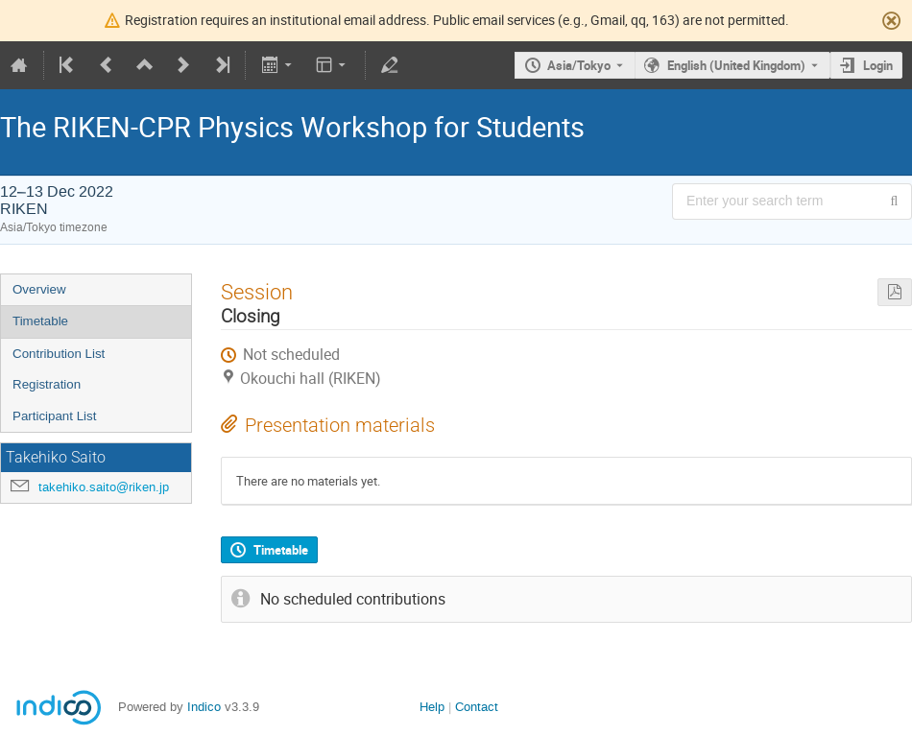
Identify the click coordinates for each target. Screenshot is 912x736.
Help (432, 707)
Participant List (54, 416)
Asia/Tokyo (579, 65)
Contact (476, 707)
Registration (46, 384)
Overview (39, 289)
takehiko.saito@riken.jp (103, 487)
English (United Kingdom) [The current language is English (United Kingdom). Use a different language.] (736, 65)
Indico (204, 707)
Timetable (40, 321)
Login (878, 65)
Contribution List (58, 353)
